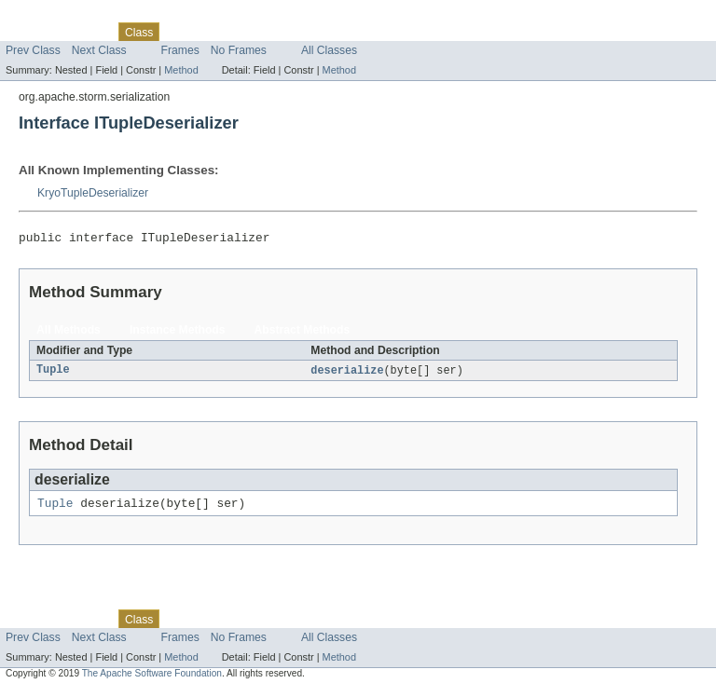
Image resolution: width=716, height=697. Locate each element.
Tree (213, 31)
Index (319, 31)
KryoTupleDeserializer (92, 192)
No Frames (239, 50)
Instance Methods (178, 332)
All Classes (329, 50)
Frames (180, 50)
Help (355, 31)
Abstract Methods (303, 332)
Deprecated (265, 31)
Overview (29, 31)
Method (181, 69)
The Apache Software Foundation (152, 680)
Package (86, 31)
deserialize (346, 373)
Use (180, 31)
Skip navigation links (51, 15)
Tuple (53, 373)
